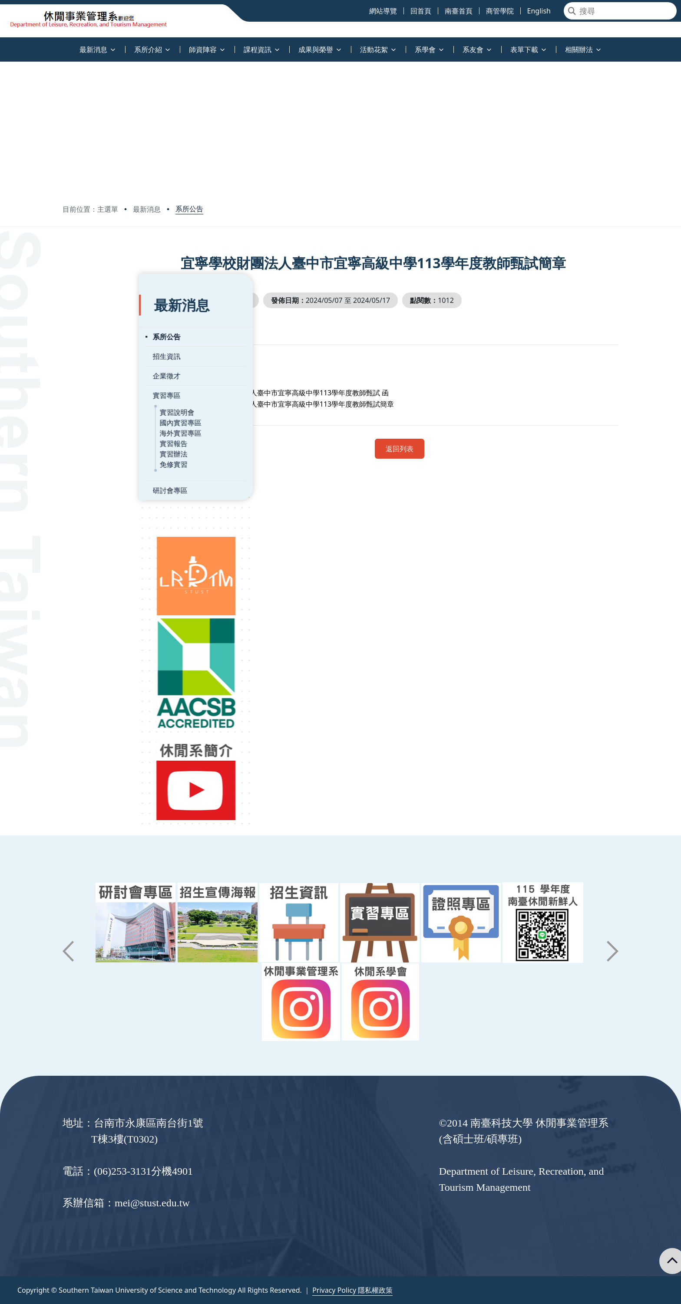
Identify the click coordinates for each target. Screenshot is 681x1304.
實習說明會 (100, 391)
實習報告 (97, 422)
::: (2, 44)
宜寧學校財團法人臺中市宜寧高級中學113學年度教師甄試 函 (325, 392)
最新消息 (147, 209)
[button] (68, 951)
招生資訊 (90, 335)
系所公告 (189, 209)
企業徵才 (90, 354)
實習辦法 (97, 432)
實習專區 (90, 374)
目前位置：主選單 (90, 209)
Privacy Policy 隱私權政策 (352, 1290)
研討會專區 (93, 469)
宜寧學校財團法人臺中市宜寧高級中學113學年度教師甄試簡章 (327, 404)
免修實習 (97, 443)
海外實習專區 (104, 412)
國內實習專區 (104, 401)
